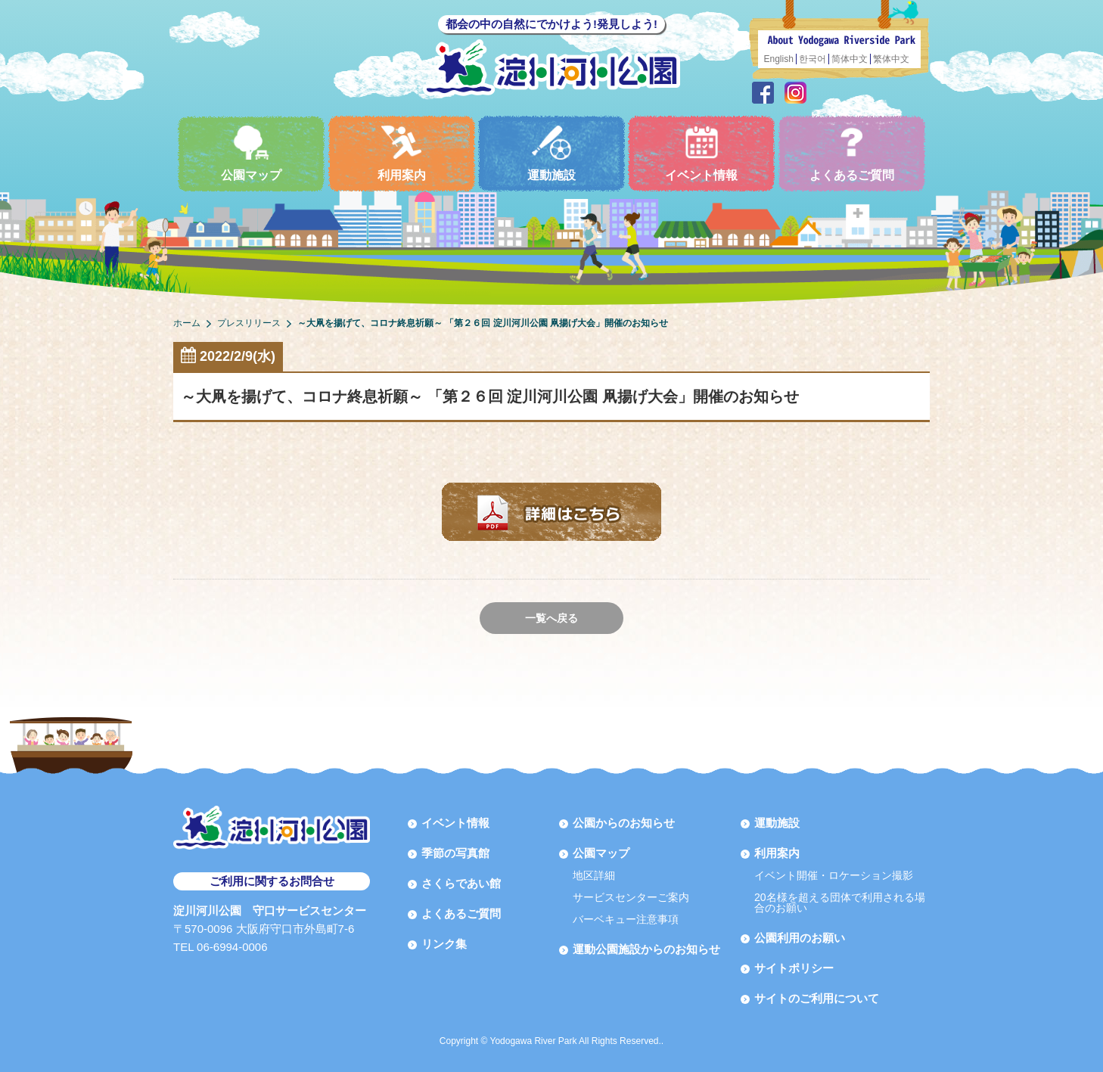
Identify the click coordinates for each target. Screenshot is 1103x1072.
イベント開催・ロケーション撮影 (833, 875)
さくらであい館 (461, 883)
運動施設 (551, 153)
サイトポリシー (794, 968)
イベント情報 (701, 153)
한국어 (812, 59)
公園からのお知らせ (624, 822)
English (779, 59)
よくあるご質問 (851, 153)
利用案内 (402, 153)
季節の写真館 (455, 853)
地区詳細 (594, 875)
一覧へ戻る (551, 618)
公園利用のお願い (799, 937)
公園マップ (251, 153)
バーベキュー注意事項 (626, 919)
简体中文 (849, 59)
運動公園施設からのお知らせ (646, 949)
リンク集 (444, 943)
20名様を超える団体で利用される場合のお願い (839, 902)
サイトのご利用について (816, 998)
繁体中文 (891, 59)
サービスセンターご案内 (631, 897)
